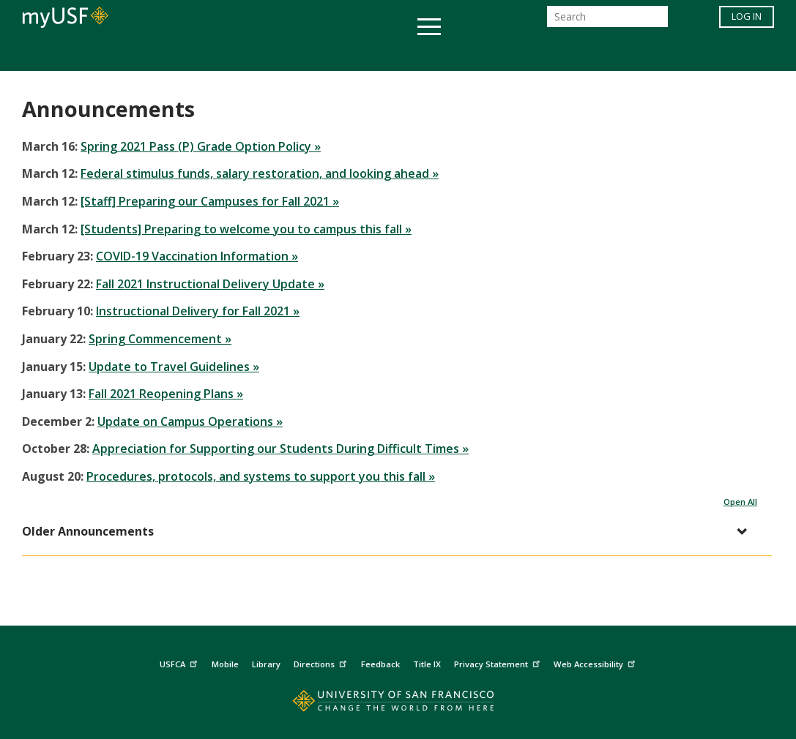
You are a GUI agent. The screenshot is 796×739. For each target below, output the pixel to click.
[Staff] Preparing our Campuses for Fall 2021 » (210, 201)
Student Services (223, 54)
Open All (740, 501)
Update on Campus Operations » (190, 421)
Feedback (380, 664)
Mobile (225, 664)
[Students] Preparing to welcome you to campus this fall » (246, 229)
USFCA (180, 662)
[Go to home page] (398, 704)
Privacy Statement (498, 662)
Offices (553, 54)
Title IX (427, 664)
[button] (389, 532)
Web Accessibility (596, 662)
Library (266, 664)
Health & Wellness (355, 54)
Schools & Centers (657, 54)
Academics (114, 54)
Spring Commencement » (160, 339)
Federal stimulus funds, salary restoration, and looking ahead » (260, 173)
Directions (322, 662)
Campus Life (471, 54)
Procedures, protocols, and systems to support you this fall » (260, 476)
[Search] (607, 20)
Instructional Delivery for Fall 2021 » (198, 311)
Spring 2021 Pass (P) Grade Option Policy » (201, 146)
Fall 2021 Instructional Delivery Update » (210, 284)
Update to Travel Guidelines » (174, 367)
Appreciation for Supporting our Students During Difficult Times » (280, 448)
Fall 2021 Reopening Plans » (166, 394)
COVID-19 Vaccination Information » (197, 256)
